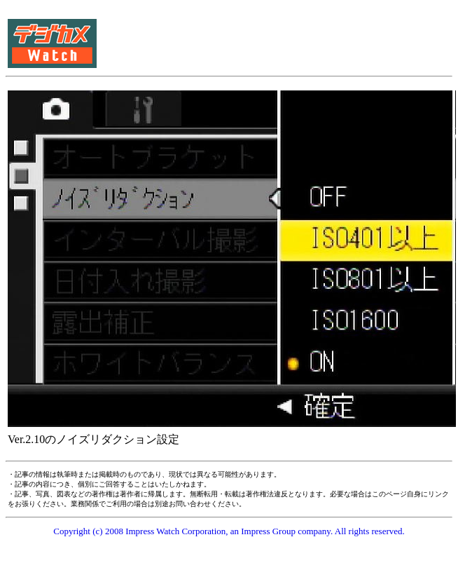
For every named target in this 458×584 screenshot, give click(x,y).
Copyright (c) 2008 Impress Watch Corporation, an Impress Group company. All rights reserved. (229, 531)
